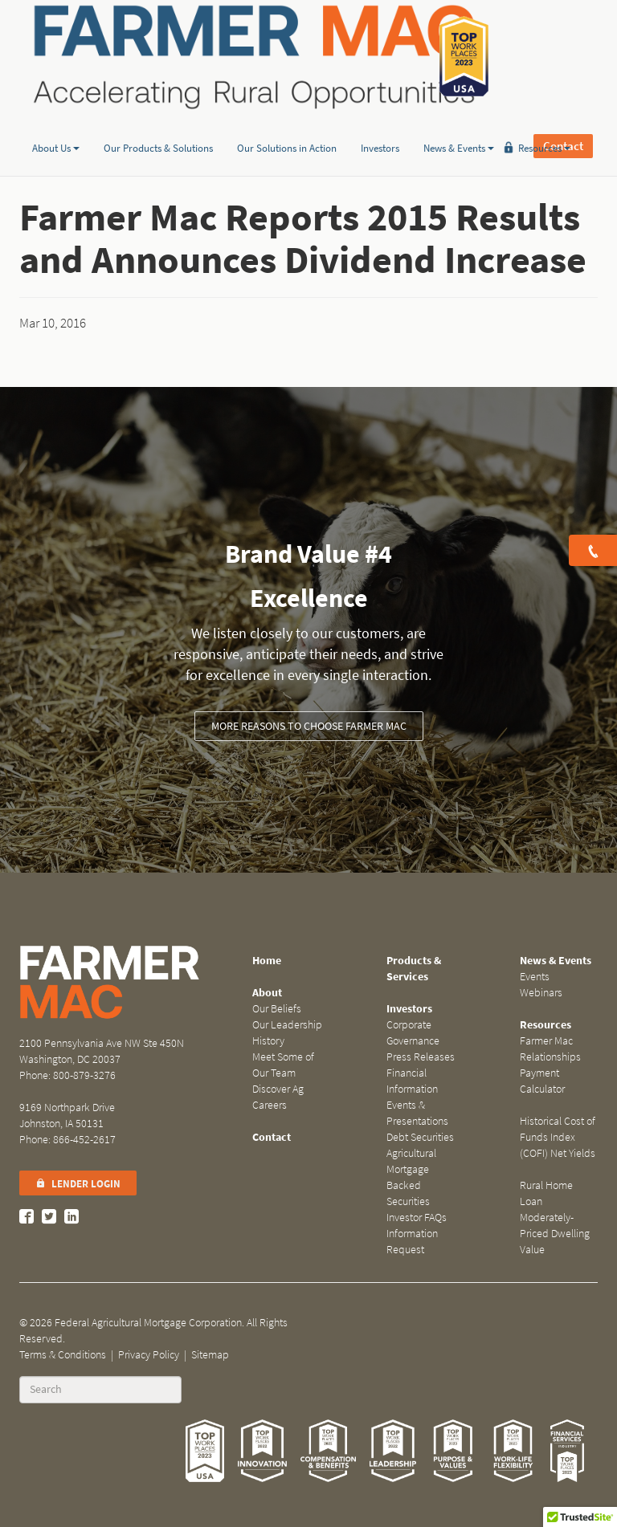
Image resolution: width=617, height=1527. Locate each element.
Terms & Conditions (62, 1354)
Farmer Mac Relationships (550, 1049)
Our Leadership (287, 1024)
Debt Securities (420, 1137)
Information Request (412, 1241)
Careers (269, 1105)
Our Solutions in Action (287, 123)
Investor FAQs (416, 1217)
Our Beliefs (276, 1008)
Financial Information (412, 1081)
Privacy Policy (148, 1354)
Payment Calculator (542, 1081)
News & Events (458, 123)
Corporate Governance (412, 1033)
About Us (56, 123)
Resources (544, 123)
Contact (563, 56)
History (268, 1041)
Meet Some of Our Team (283, 1065)
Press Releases (420, 1057)
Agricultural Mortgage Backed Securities (411, 1177)
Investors (380, 123)
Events (535, 976)
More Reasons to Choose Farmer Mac (309, 726)
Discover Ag (278, 1089)
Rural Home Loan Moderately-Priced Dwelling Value (555, 1217)
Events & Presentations (417, 1113)
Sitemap (210, 1354)
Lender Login (78, 1184)
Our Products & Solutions (158, 123)
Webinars (541, 992)
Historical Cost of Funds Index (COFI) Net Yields (557, 1137)
